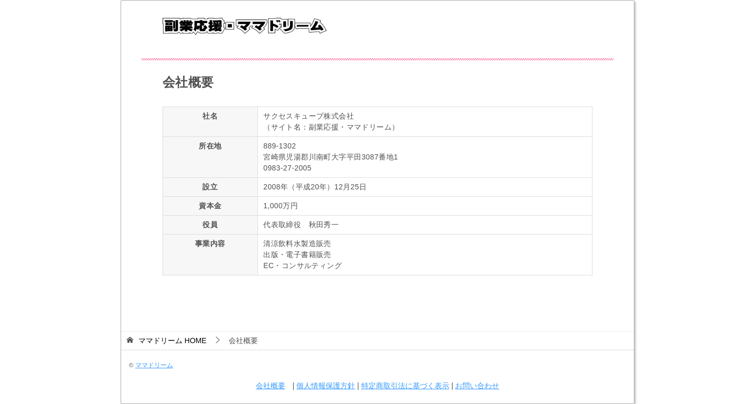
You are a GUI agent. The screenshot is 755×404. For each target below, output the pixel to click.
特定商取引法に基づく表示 (405, 385)
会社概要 (270, 385)
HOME (172, 340)
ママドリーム (154, 365)
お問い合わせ (477, 385)
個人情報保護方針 (325, 385)
